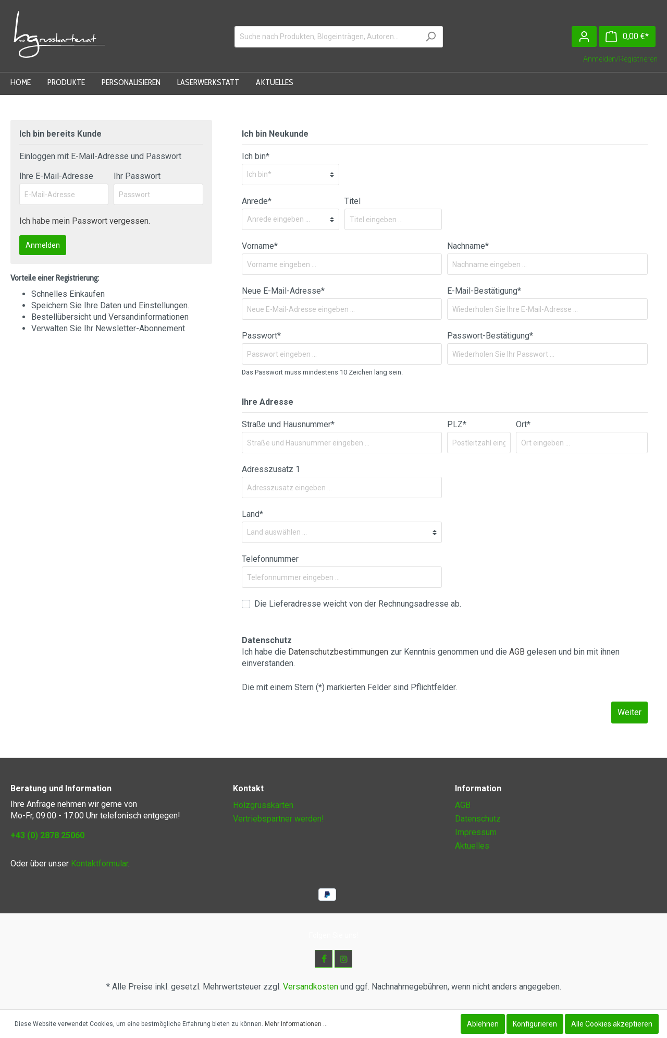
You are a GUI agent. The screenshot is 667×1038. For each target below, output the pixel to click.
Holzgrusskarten (263, 805)
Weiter (629, 712)
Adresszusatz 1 (271, 469)
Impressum (476, 832)
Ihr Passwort (137, 176)
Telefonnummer (270, 559)
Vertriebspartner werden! (278, 819)
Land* (252, 514)
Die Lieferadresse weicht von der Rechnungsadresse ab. (357, 604)
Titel (352, 201)
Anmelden (43, 245)
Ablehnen (483, 1024)
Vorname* (260, 246)
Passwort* (261, 336)
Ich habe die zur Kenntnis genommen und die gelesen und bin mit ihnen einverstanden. (431, 657)
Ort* (523, 424)
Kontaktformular (99, 863)
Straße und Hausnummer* (288, 424)
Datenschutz (478, 819)
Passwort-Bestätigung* (490, 336)
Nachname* (468, 246)
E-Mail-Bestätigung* (484, 291)
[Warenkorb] (627, 36)
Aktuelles (472, 846)
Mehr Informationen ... (296, 1024)
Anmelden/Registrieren (620, 59)
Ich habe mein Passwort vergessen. (84, 221)
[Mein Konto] (584, 36)
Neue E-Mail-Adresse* (283, 291)
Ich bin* (255, 156)
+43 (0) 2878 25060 (47, 835)
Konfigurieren (535, 1024)
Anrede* (256, 201)
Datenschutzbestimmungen (338, 652)
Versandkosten (310, 987)
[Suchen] (430, 36)
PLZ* (456, 424)
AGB (517, 652)
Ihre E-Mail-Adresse (56, 176)
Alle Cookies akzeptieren (611, 1024)
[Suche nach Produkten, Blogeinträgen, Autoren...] (326, 36)
